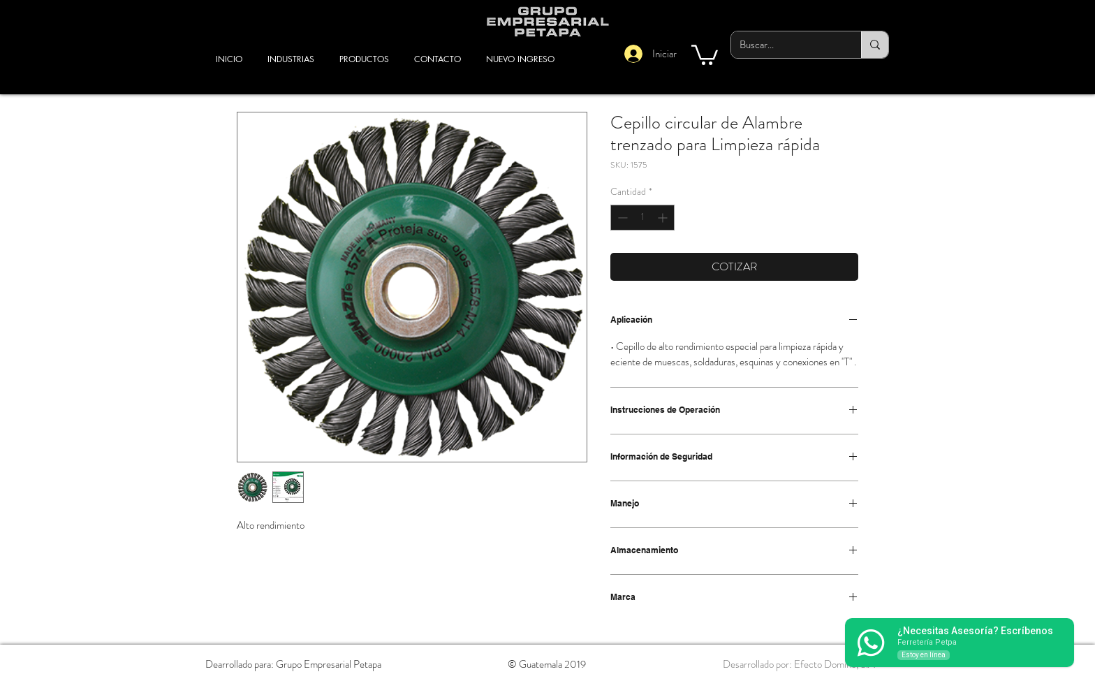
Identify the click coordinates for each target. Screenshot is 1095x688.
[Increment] (664, 217)
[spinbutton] (642, 217)
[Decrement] (621, 217)
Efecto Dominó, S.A (834, 664)
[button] (704, 54)
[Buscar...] (786, 44)
